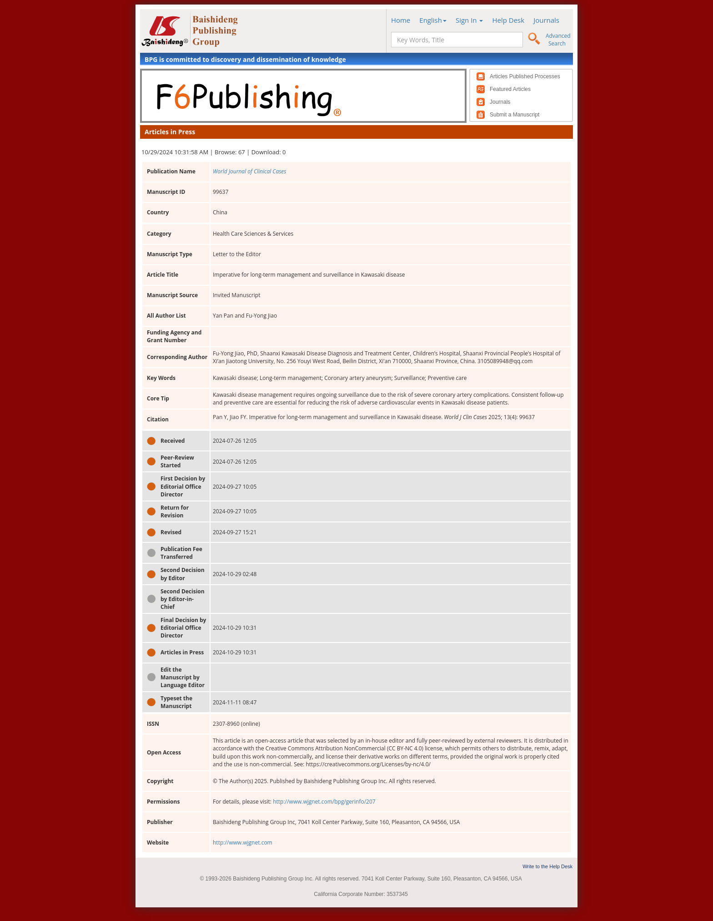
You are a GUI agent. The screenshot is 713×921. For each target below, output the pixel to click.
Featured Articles (510, 89)
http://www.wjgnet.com (242, 842)
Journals (546, 20)
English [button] (433, 20)
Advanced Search (558, 39)
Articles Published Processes (525, 76)
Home (400, 20)
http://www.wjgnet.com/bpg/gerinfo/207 (324, 801)
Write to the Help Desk (547, 866)
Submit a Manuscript (514, 114)
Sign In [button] (469, 20)
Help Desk (508, 20)
